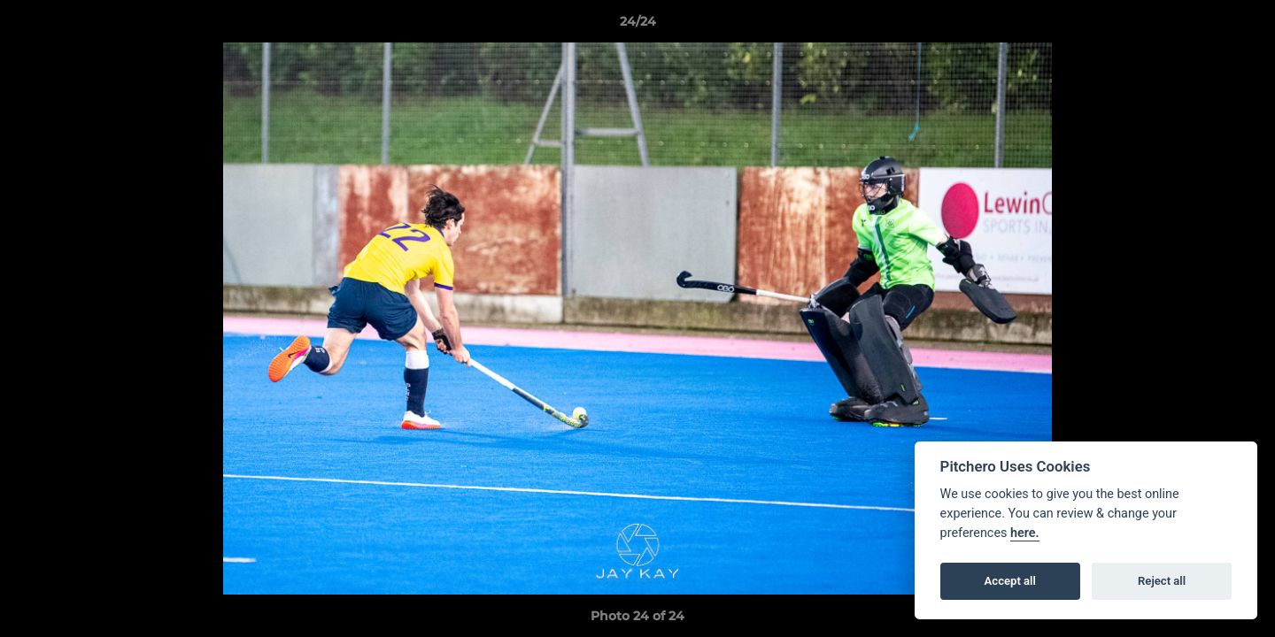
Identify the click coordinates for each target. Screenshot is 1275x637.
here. (1024, 533)
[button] (1243, 26)
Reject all (1162, 580)
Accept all (1010, 580)
